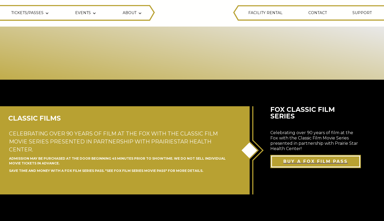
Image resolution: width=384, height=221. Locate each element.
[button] (30, 13)
